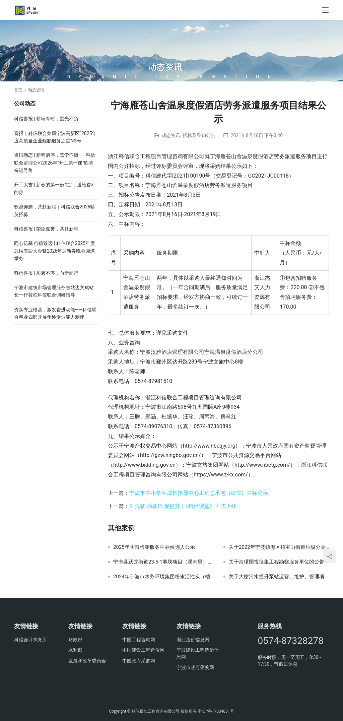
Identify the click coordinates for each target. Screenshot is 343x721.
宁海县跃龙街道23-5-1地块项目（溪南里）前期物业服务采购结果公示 (163, 562)
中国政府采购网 (138, 660)
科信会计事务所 (30, 639)
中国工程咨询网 (138, 639)
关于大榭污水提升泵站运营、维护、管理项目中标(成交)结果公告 (279, 577)
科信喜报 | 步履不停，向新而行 (46, 273)
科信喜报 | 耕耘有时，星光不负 (46, 118)
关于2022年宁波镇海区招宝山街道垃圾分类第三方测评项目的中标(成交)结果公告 (279, 547)
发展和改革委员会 (87, 660)
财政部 (75, 639)
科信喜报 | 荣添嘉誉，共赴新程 (46, 229)
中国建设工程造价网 (143, 650)
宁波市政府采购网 (195, 667)
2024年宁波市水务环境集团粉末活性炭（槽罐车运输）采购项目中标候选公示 (163, 577)
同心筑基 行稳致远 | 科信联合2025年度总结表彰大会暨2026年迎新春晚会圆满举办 (54, 251)
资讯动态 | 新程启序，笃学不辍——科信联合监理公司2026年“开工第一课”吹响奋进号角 (54, 162)
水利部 (75, 650)
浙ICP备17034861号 (216, 711)
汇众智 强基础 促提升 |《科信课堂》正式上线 (182, 506)
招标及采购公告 (199, 135)
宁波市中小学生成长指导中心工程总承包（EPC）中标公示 (198, 493)
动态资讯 (170, 135)
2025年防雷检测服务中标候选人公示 (154, 547)
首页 (18, 90)
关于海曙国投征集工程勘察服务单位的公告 (276, 562)
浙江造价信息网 (193, 639)
